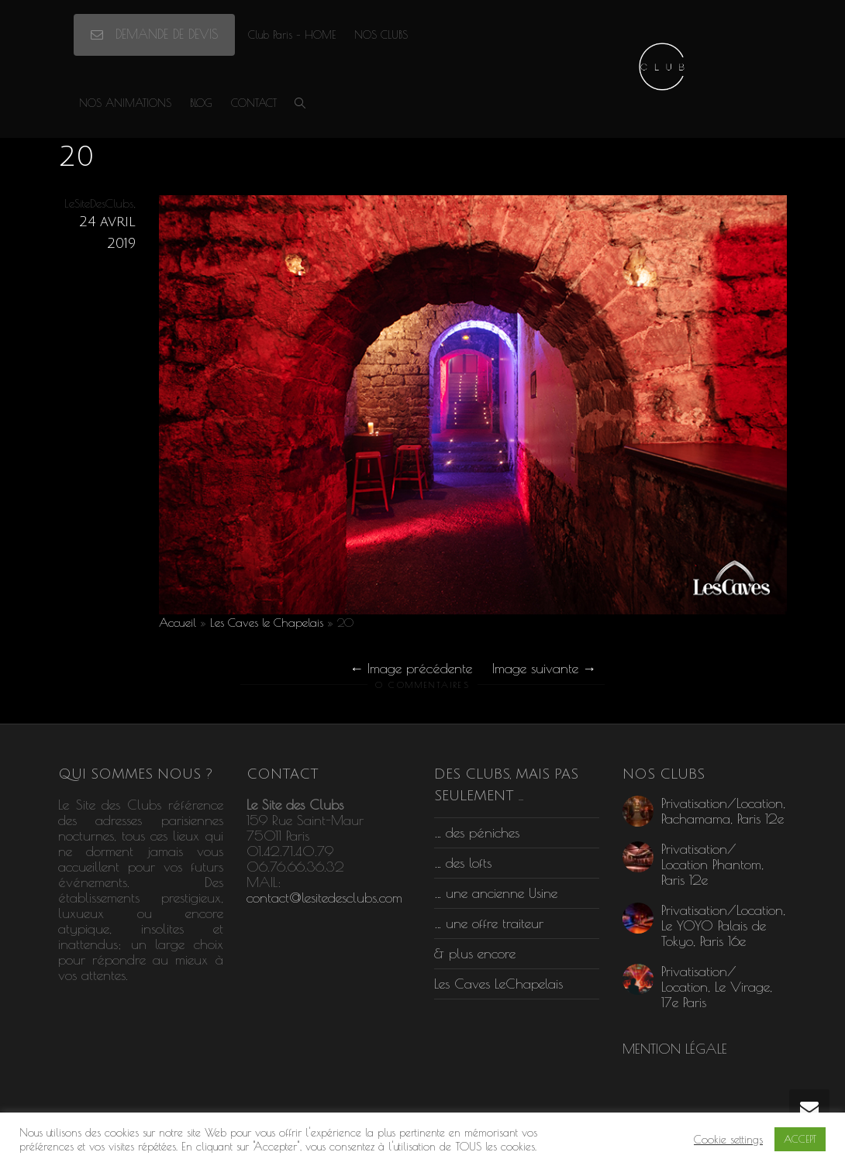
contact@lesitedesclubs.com (324, 897)
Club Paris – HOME (292, 35)
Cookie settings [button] (728, 1139)
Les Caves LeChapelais (498, 983)
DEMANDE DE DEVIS (154, 34)
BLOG (201, 103)
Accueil (177, 622)
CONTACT (254, 103)
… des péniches (476, 832)
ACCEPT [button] (800, 1139)
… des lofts (462, 863)
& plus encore (475, 953)
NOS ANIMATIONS (125, 103)
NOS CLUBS (381, 35)
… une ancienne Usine (495, 893)
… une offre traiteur (488, 923)
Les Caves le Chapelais (266, 622)
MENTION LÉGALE (675, 1048)
